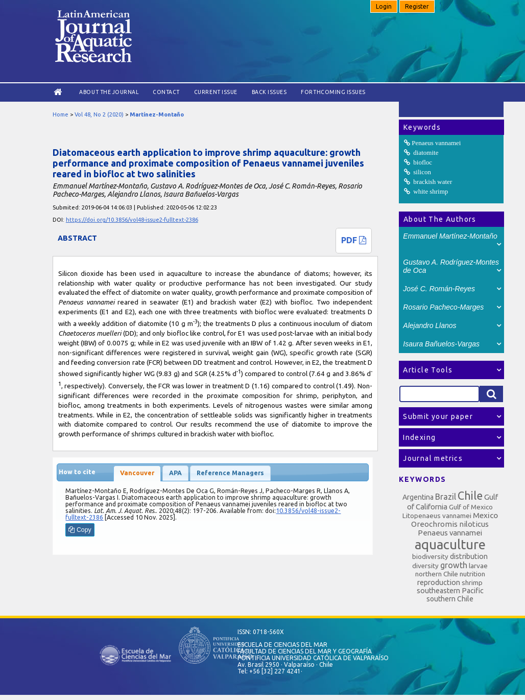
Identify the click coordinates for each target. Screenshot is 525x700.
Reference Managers (230, 473)
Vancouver (137, 473)
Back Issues (269, 92)
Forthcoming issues (333, 92)
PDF (353, 240)
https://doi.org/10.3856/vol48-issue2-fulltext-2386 (132, 220)
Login (384, 6)
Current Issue (215, 92)
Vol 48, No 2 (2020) (99, 114)
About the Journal (108, 92)
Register (417, 6)
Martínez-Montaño (157, 114)
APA (175, 473)
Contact (166, 92)
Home (60, 114)
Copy (79, 529)
